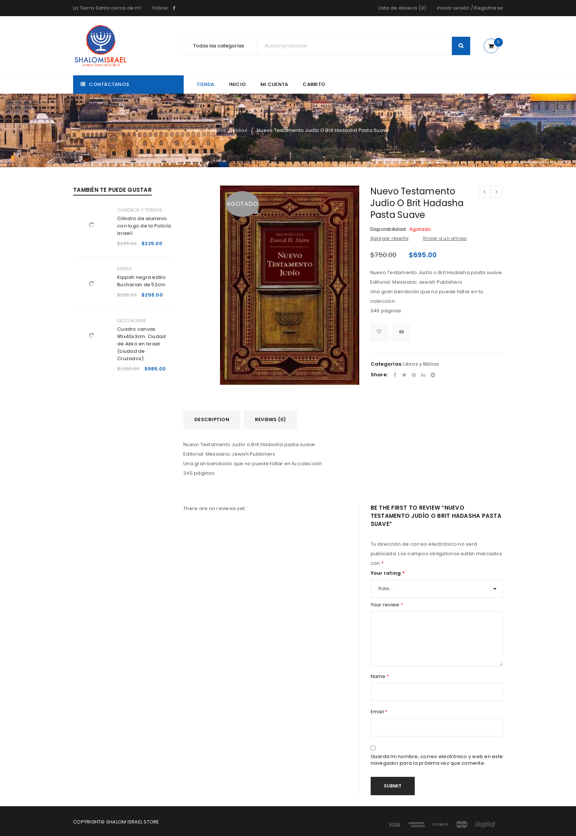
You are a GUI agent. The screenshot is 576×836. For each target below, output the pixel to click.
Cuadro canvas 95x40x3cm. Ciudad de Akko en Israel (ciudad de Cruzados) (141, 344)
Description (211, 419)
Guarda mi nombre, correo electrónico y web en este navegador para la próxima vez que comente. (437, 760)
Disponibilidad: (388, 229)
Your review (387, 605)
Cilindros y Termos (139, 210)
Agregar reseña (389, 238)
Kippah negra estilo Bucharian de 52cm (141, 281)
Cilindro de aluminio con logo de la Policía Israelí (144, 226)
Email (379, 711)
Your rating (388, 573)
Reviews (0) (270, 419)
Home (194, 130)
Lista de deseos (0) (402, 7)
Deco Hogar (131, 321)
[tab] (211, 419)
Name (380, 676)
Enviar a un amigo (445, 238)
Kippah (124, 269)
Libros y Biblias (229, 130)
